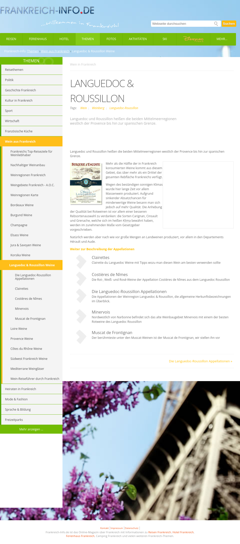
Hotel (64, 39)
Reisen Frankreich (159, 532)
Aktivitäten (138, 39)
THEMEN (31, 61)
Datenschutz (131, 528)
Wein (84, 108)
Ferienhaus (38, 39)
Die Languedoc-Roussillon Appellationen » (200, 361)
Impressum (117, 528)
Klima (127, 220)
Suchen (229, 24)
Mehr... (221, 39)
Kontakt (104, 528)
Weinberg (98, 108)
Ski (165, 39)
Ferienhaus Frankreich (80, 536)
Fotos (111, 39)
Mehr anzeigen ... (31, 429)
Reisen (11, 39)
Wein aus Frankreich (55, 51)
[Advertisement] (31, 471)
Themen (88, 39)
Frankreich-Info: (15, 51)
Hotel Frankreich (183, 532)
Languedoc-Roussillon (124, 108)
